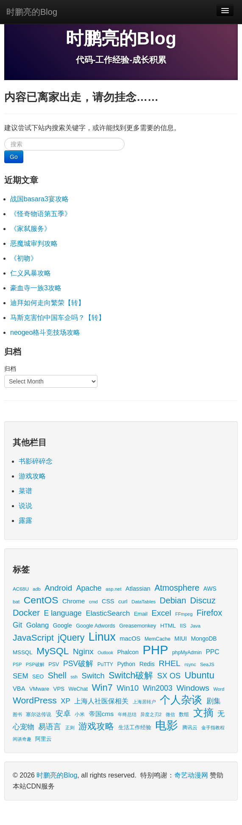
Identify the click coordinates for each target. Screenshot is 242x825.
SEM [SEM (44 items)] (20, 676)
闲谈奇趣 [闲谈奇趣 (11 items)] (22, 739)
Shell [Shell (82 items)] (57, 675)
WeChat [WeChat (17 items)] (78, 689)
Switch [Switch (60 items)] (92, 675)
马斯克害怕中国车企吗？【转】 (57, 317)
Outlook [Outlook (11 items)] (105, 652)
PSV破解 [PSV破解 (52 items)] (78, 663)
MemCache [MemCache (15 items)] (157, 639)
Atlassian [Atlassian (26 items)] (137, 588)
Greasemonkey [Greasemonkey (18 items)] (137, 625)
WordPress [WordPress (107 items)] (35, 700)
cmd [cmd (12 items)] (93, 601)
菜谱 (25, 490)
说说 (25, 505)
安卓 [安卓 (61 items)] (63, 713)
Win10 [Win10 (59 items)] (128, 687)
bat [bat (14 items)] (16, 601)
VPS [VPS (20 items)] (59, 689)
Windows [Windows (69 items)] (192, 687)
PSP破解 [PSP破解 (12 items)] (35, 664)
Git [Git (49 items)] (17, 625)
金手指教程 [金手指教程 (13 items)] (213, 727)
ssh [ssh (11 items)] (74, 676)
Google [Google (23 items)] (62, 625)
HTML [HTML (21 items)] (168, 625)
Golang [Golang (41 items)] (37, 625)
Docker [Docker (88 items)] (26, 612)
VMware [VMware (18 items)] (39, 689)
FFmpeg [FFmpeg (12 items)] (183, 614)
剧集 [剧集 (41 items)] (213, 701)
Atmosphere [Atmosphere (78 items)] (176, 587)
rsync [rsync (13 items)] (190, 664)
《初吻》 (23, 258)
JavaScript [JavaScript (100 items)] (33, 637)
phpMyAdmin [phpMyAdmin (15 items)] (187, 653)
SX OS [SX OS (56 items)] (169, 676)
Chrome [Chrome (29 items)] (73, 601)
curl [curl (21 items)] (123, 601)
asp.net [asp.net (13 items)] (113, 589)
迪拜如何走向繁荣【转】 (47, 302)
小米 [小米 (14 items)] (80, 714)
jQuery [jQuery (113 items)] (71, 638)
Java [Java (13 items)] (195, 625)
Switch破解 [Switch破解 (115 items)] (130, 675)
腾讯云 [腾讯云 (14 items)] (189, 727)
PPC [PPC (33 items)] (212, 652)
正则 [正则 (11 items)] (70, 727)
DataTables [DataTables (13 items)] (143, 601)
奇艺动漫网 (191, 775)
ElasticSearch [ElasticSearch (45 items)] (108, 613)
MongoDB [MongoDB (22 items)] (204, 639)
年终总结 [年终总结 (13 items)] (127, 714)
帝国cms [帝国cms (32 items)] (101, 713)
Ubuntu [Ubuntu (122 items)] (199, 675)
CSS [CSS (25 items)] (108, 601)
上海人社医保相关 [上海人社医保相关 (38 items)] (101, 701)
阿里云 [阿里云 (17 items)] (43, 739)
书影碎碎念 (36, 461)
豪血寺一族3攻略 (35, 288)
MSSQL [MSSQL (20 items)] (23, 652)
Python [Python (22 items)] (126, 664)
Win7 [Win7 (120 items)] (102, 687)
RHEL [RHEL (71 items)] (169, 663)
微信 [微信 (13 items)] (170, 714)
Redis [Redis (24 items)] (147, 664)
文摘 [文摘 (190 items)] (203, 712)
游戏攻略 (32, 476)
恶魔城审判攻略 (34, 243)
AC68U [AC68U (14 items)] (21, 589)
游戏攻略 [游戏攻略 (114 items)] (96, 726)
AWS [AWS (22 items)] (210, 589)
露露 (25, 520)
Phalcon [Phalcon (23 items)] (128, 652)
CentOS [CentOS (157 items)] (41, 600)
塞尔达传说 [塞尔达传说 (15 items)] (38, 714)
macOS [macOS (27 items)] (130, 638)
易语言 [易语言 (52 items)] (49, 726)
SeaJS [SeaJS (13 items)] (207, 664)
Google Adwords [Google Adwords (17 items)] (95, 626)
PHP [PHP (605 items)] (155, 650)
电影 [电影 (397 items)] (166, 725)
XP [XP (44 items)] (65, 701)
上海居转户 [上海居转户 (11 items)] (144, 701)
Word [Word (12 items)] (218, 689)
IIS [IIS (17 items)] (183, 626)
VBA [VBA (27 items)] (19, 688)
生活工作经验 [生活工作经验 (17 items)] (134, 728)
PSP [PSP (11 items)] (17, 664)
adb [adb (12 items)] (36, 589)
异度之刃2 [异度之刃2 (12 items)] (150, 714)
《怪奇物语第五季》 (40, 213)
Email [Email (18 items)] (140, 614)
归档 (10, 368)
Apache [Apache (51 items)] (89, 588)
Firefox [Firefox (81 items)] (209, 612)
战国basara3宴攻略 (39, 199)
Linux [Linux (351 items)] (102, 637)
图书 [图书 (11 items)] (17, 714)
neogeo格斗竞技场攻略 (45, 332)
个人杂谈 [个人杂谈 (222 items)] (181, 700)
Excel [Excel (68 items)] (161, 612)
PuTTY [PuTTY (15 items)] (105, 664)
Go (14, 156)
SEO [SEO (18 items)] (38, 676)
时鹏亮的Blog (31, 12)
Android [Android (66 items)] (58, 587)
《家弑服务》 (30, 228)
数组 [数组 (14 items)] (184, 714)
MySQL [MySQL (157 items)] (52, 650)
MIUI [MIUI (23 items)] (181, 638)
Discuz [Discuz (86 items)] (203, 600)
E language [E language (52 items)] (63, 613)
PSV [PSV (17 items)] (53, 664)
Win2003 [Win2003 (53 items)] (157, 688)
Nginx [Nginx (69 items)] (83, 651)
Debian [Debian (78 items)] (173, 600)
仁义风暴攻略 (30, 273)
